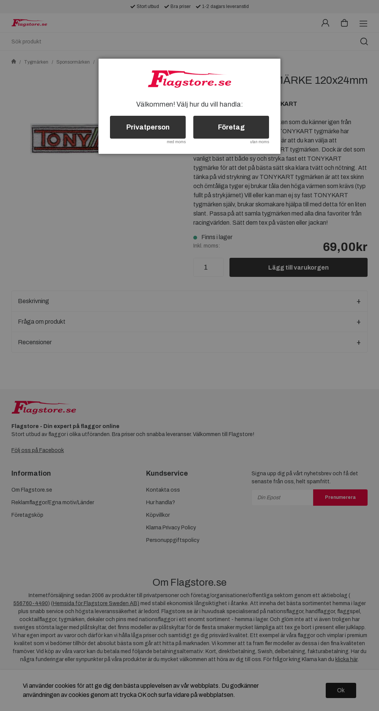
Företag (231, 127)
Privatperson (148, 127)
